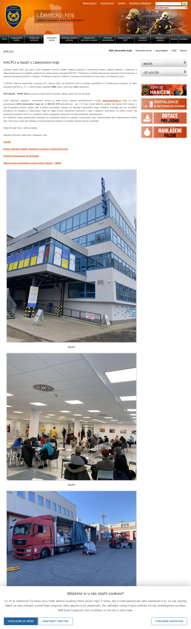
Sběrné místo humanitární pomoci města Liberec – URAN (32, 163)
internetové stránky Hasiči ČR (164, 72)
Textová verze (107, 3)
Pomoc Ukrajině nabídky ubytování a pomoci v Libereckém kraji (35, 149)
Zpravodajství (161, 50)
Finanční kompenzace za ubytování (21, 156)
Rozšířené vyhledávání (140, 3)
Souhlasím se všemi (21, 621)
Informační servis (143, 50)
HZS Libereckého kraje (120, 50)
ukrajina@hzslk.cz (112, 100)
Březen (183, 50)
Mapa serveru (89, 3)
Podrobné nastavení (169, 621)
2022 (174, 50)
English (121, 3)
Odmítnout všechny (55, 621)
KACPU (7, 142)
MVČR (164, 63)
